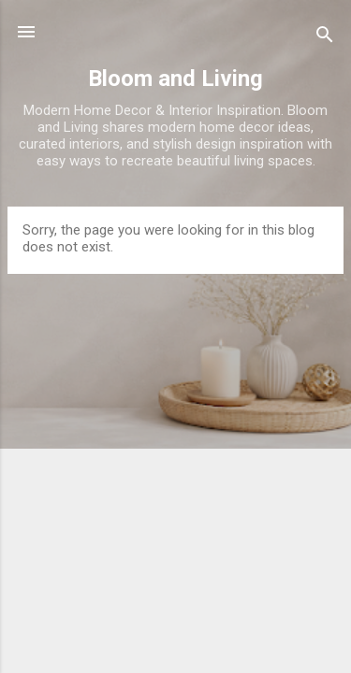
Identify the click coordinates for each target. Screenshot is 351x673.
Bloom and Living (175, 78)
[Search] (325, 37)
